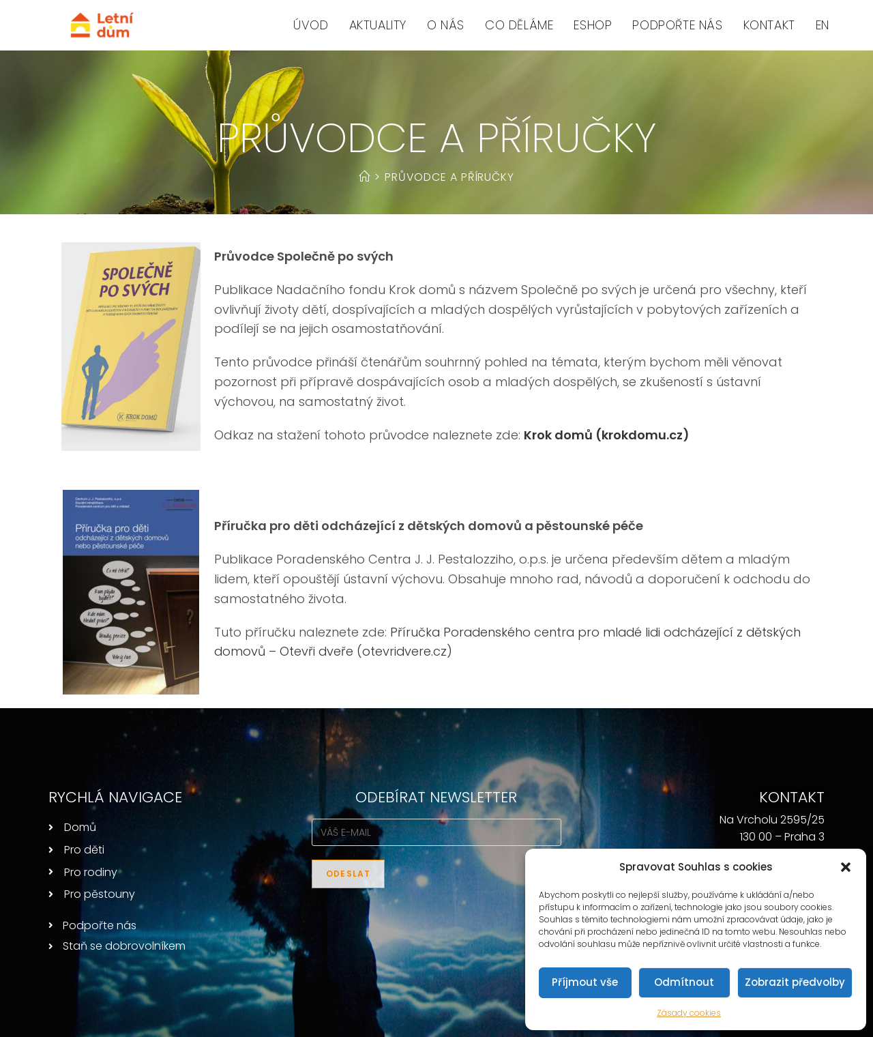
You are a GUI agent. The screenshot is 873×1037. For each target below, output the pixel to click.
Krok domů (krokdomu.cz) (607, 434)
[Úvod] (364, 177)
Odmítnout (684, 982)
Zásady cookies (689, 1013)
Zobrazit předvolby (795, 982)
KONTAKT (792, 797)
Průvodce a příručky (449, 177)
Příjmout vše (585, 982)
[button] (846, 867)
